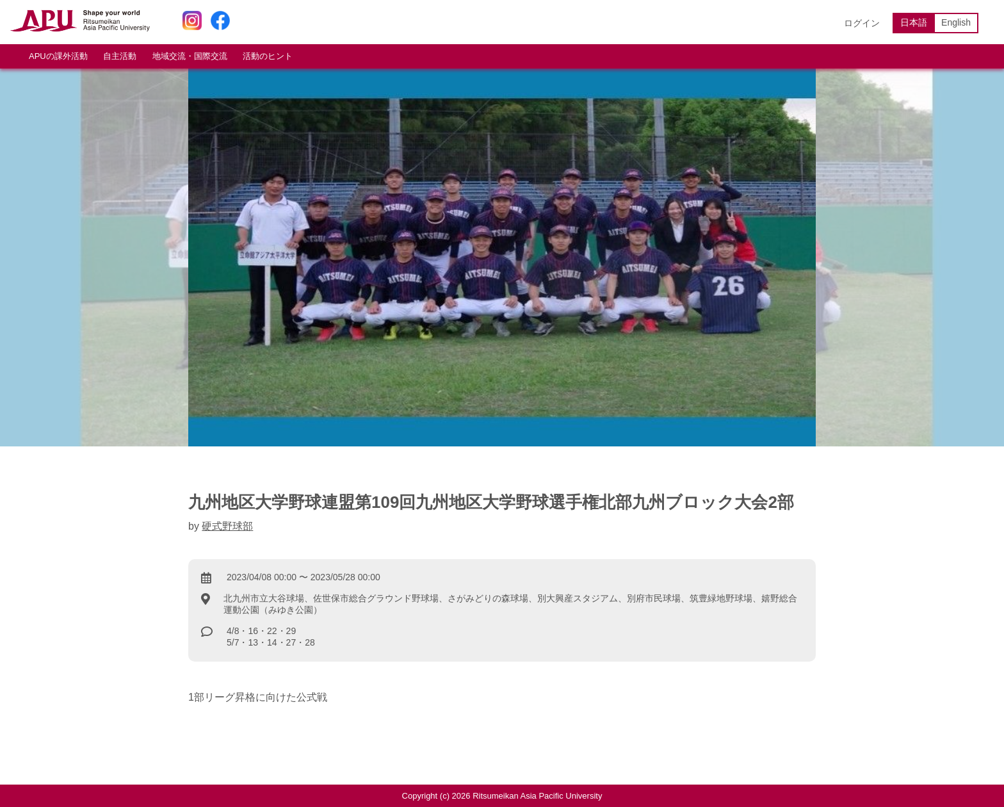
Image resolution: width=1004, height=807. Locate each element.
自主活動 (119, 56)
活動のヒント (268, 56)
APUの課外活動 (58, 56)
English (956, 22)
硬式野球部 (227, 526)
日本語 (913, 22)
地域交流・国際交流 (189, 56)
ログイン (862, 23)
